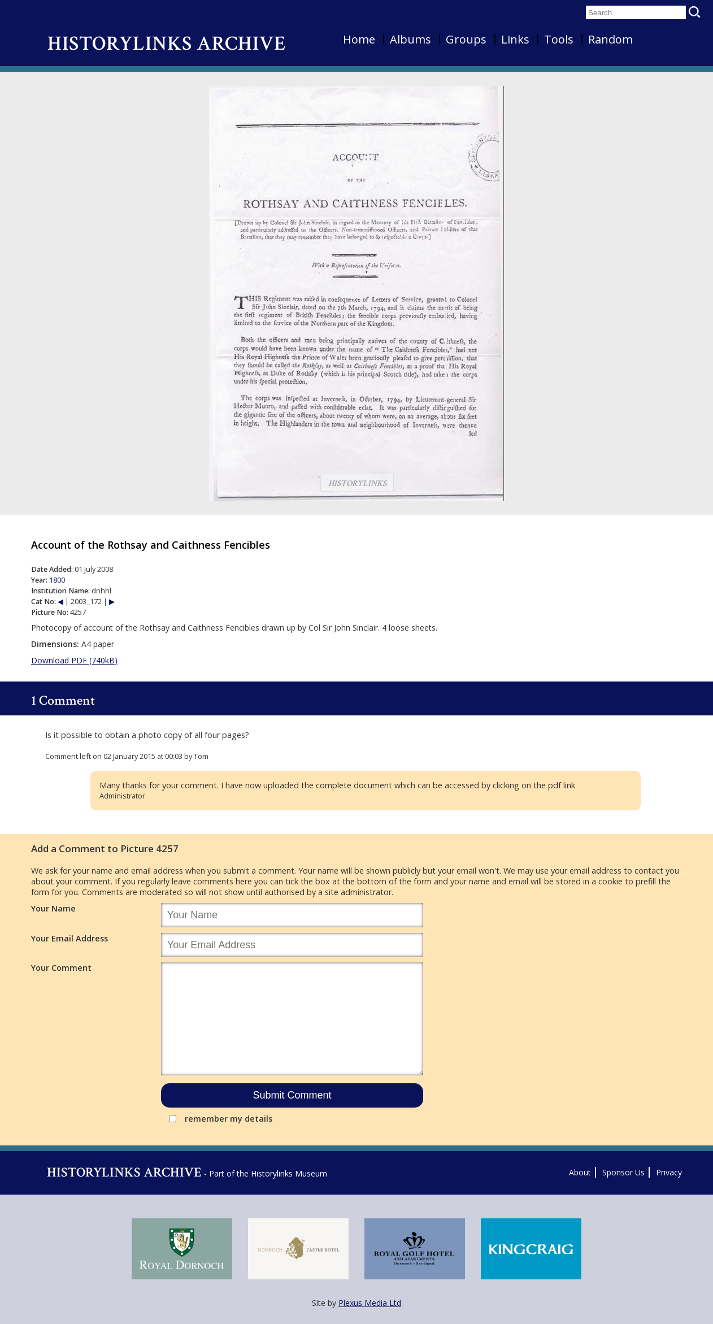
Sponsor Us (623, 1172)
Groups (466, 39)
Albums (410, 39)
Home (359, 39)
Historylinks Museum (289, 1173)
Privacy (669, 1172)
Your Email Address (69, 938)
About (580, 1172)
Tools (558, 39)
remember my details (228, 1118)
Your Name (53, 908)
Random (610, 39)
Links (515, 39)
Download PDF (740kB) (74, 660)
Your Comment (61, 967)
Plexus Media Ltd (369, 1302)
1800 (57, 580)
